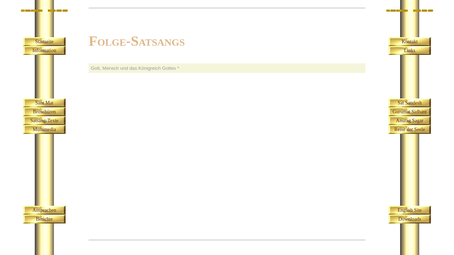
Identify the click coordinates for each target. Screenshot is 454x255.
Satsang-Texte (44, 120)
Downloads (409, 219)
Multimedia (44, 129)
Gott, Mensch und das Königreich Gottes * (135, 68)
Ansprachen (44, 210)
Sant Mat (44, 103)
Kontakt (409, 41)
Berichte (44, 219)
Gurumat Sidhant (410, 111)
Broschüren (44, 111)
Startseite (44, 41)
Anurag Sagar (409, 120)
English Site (410, 210)
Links (409, 50)
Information (44, 50)
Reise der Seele (409, 129)
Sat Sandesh (410, 103)
